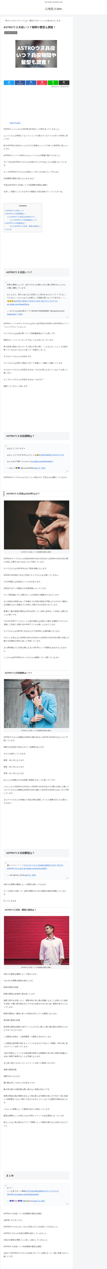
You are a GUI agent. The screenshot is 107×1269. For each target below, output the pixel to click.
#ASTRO (17, 301)
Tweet (11, 123)
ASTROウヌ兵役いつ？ (14, 211)
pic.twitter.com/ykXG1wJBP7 (35, 869)
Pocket (17, 123)
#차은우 (55, 455)
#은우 (53, 865)
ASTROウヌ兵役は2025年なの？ (21, 217)
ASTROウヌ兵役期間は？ (15, 214)
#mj (42, 301)
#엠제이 (25, 301)
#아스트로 (19, 869)
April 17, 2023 (39, 468)
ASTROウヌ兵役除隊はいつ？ (24, 220)
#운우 (38, 301)
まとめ (8, 229)
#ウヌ (55, 301)
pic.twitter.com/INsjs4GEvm (18, 304)
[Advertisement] (37, 103)
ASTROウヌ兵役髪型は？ (15, 223)
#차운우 (32, 301)
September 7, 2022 (15, 314)
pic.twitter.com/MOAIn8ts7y (42, 461)
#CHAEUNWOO (45, 455)
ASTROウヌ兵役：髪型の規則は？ (25, 226)
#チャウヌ (48, 301)
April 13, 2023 (39, 1201)
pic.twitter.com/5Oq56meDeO (27, 1194)
